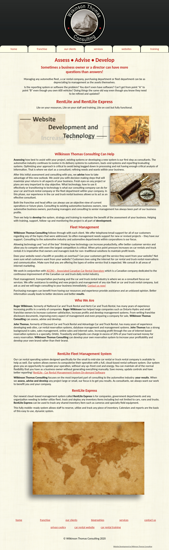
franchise (42, 49)
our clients (70, 49)
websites (126, 49)
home (14, 49)
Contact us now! (97, 285)
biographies (97, 520)
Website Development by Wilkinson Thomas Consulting (132, 546)
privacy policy (58, 527)
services (98, 49)
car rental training (111, 527)
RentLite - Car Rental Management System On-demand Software (69, 372)
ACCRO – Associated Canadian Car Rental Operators (75, 270)
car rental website (84, 527)
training (154, 49)
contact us (150, 520)
